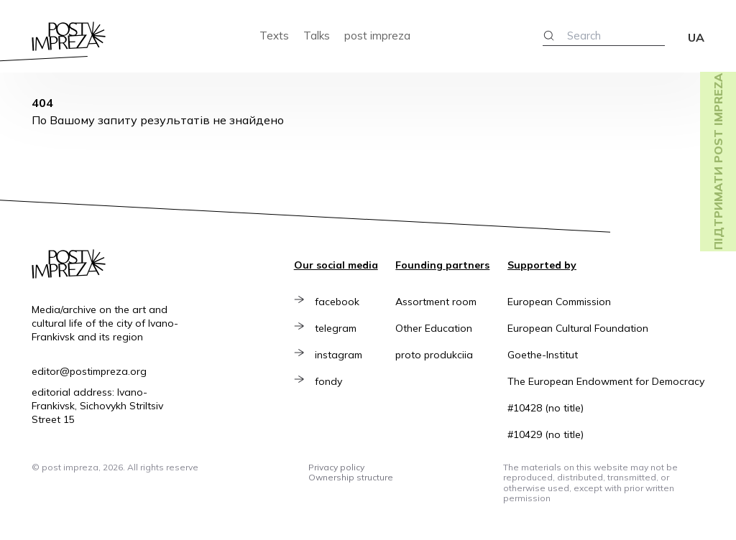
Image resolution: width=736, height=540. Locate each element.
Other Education (433, 328)
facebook (340, 301)
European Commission (559, 301)
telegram (339, 328)
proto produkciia (434, 354)
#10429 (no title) (545, 434)
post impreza (377, 35)
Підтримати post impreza (718, 161)
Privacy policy (336, 467)
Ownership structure (350, 477)
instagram (342, 354)
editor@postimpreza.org (89, 371)
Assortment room (436, 301)
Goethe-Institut (542, 354)
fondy (332, 381)
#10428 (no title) (545, 407)
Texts (274, 35)
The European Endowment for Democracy (605, 381)
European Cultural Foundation (577, 328)
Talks (316, 35)
